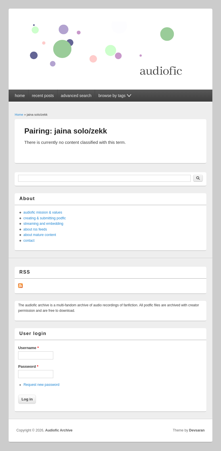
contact (29, 241)
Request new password (42, 385)
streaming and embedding (43, 224)
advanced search (76, 95)
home (20, 95)
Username (28, 348)
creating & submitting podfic (44, 218)
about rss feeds (35, 229)
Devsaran (197, 430)
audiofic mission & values (42, 212)
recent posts (43, 95)
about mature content (39, 235)
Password (28, 366)
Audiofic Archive (59, 430)
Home (19, 114)
